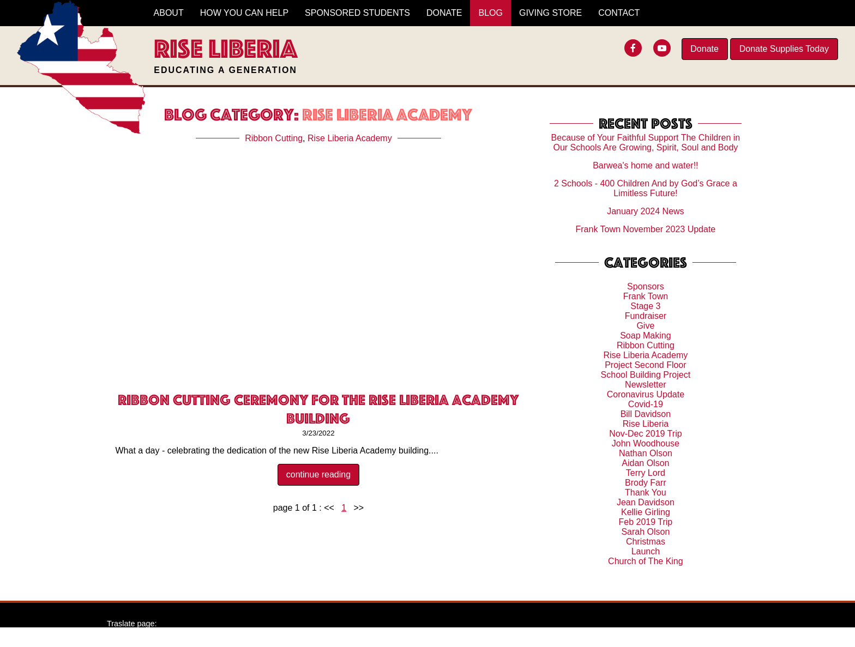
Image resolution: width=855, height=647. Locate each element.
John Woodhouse (645, 443)
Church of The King (645, 561)
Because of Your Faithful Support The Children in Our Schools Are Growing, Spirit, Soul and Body (645, 142)
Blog (490, 12)
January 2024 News (645, 211)
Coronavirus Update (645, 394)
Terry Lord (645, 472)
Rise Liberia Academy (350, 138)
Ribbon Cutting (274, 138)
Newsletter (645, 384)
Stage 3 (645, 306)
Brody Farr (645, 482)
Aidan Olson (645, 463)
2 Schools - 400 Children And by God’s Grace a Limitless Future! (645, 188)
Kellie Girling (645, 512)
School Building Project (646, 374)
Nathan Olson (645, 453)
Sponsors (645, 286)
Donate (704, 48)
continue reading (318, 474)
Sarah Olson (645, 531)
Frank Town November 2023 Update (646, 229)
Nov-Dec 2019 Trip (645, 433)
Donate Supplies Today (784, 48)
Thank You (645, 492)
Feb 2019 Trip (646, 522)
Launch (645, 551)
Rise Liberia (646, 423)
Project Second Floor (645, 365)
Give (645, 325)
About (169, 12)
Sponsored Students (357, 12)
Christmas (645, 541)
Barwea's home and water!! (645, 165)
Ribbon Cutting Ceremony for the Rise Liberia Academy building (318, 409)
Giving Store (550, 12)
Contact (619, 12)
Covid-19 (645, 404)
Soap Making (645, 335)
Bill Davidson (646, 414)
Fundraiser (645, 316)
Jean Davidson (646, 502)
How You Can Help (244, 12)
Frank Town (645, 296)
